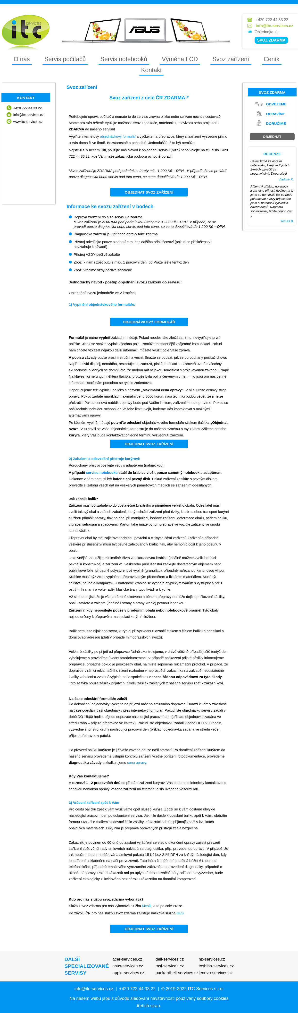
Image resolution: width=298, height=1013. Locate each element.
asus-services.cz (127, 966)
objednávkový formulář (118, 136)
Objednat (272, 137)
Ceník (272, 59)
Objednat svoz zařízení (149, 192)
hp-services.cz (212, 959)
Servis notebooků (123, 59)
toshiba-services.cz (216, 966)
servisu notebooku (101, 473)
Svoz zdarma (272, 92)
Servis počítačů (65, 59)
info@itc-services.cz (274, 26)
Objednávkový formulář (149, 322)
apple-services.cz (128, 972)
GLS (179, 913)
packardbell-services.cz (177, 972)
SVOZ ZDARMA (271, 40)
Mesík (146, 906)
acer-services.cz (127, 959)
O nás (22, 59)
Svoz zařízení (230, 59)
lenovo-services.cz (216, 972)
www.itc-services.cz (28, 122)
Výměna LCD (180, 59)
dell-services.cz (170, 959)
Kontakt (151, 70)
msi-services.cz (170, 966)
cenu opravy (136, 763)
